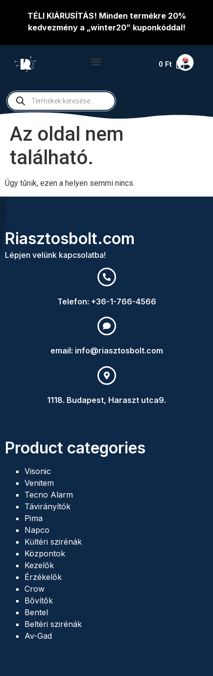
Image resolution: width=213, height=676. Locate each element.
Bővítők (38, 600)
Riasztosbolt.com (70, 238)
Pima (33, 518)
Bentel (36, 612)
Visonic (37, 471)
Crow (34, 589)
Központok (44, 553)
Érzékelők (43, 577)
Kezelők (39, 565)
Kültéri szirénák (53, 542)
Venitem (39, 483)
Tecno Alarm (48, 495)
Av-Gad (38, 636)
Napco (36, 530)
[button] (96, 62)
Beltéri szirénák (53, 624)
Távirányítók (47, 506)
